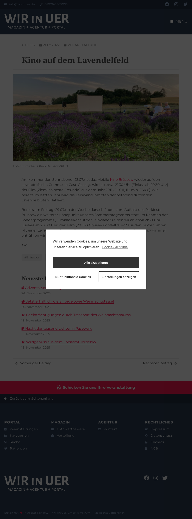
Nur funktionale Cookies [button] (73, 277)
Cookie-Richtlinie (115, 247)
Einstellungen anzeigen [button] (119, 277)
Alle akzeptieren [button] (96, 262)
